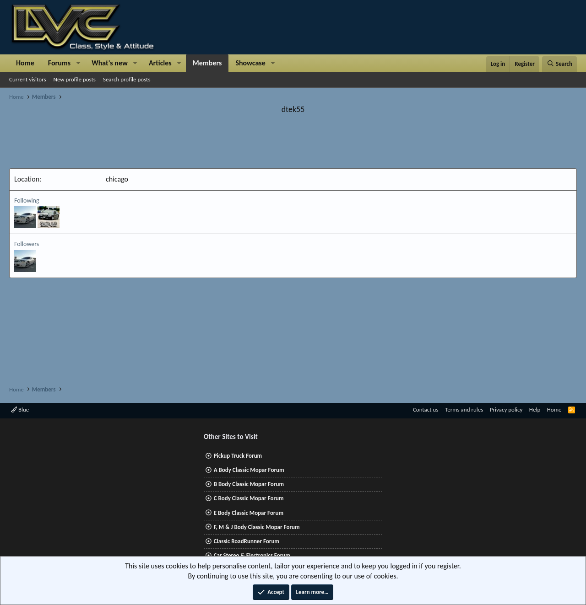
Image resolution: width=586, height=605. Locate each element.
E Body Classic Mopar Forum (248, 512)
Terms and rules (464, 409)
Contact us (426, 409)
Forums (59, 63)
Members (207, 63)
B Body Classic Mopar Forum (249, 484)
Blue (20, 409)
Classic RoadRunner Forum (246, 541)
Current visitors (27, 79)
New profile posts (75, 79)
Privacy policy (506, 409)
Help (534, 409)
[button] (78, 63)
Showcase (250, 63)
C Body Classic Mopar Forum (249, 498)
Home (25, 63)
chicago (117, 179)
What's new (110, 63)
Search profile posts (127, 79)
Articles (160, 63)
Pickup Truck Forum (238, 455)
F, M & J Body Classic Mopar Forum (257, 527)
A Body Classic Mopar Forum (249, 469)
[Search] (559, 64)
